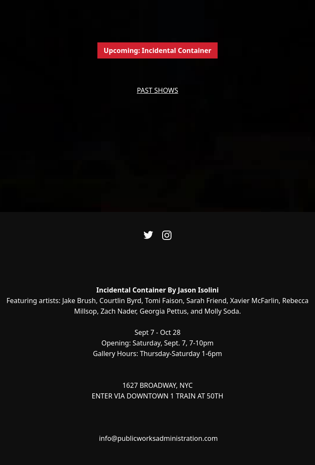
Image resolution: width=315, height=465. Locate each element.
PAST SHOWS (157, 90)
